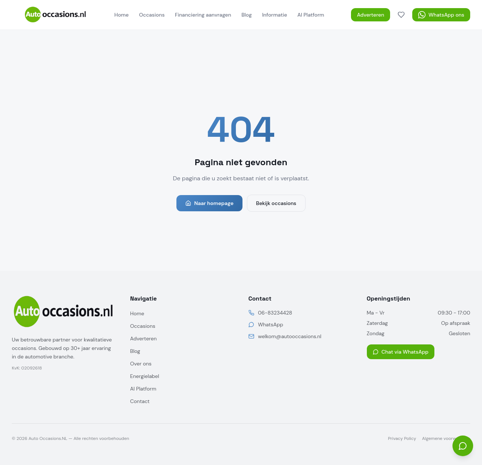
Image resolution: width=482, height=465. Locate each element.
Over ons (141, 363)
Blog (246, 14)
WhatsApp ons (441, 14)
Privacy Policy (402, 438)
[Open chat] (462, 445)
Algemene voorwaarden (446, 438)
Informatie (274, 14)
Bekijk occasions (276, 203)
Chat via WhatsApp (400, 351)
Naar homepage (209, 203)
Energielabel (144, 376)
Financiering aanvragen (203, 14)
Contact (140, 401)
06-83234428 (275, 312)
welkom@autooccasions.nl (289, 336)
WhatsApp (270, 324)
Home (121, 14)
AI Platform (310, 14)
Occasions (152, 14)
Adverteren (370, 14)
